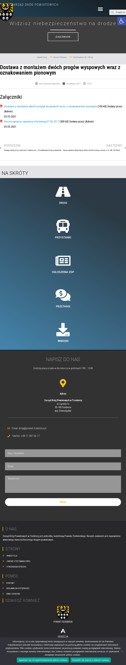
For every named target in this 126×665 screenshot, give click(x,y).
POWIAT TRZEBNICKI (63, 621)
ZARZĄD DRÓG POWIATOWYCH (35, 4)
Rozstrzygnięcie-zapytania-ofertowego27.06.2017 (31, 121)
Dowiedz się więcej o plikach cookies (90, 660)
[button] (121, 21)
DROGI (63, 268)
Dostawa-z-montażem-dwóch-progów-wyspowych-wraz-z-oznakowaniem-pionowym (50, 106)
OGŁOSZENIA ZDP (63, 337)
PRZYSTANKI (63, 303)
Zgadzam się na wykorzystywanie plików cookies (42, 660)
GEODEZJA (63, 636)
